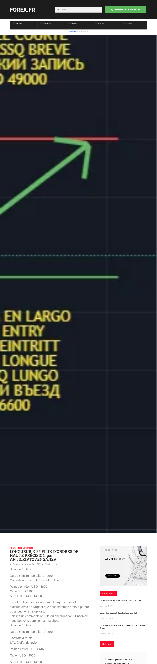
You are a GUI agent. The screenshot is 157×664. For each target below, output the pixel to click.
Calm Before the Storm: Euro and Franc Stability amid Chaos (122, 626)
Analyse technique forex (21, 548)
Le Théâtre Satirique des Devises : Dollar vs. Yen (120, 600)
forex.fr (22, 10)
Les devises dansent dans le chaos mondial (118, 612)
